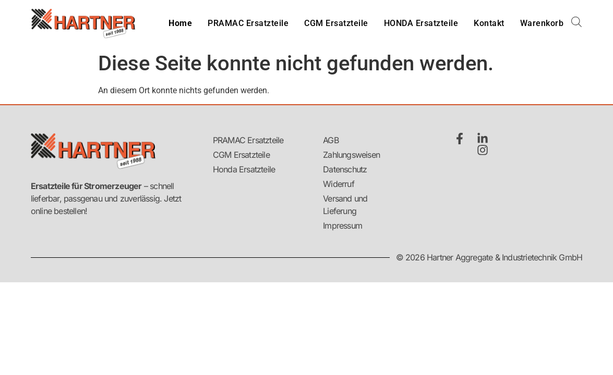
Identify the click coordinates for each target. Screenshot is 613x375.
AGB (331, 140)
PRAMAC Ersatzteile (248, 23)
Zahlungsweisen (350, 154)
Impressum (342, 225)
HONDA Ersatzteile (421, 23)
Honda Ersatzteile (244, 169)
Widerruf (338, 184)
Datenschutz (345, 169)
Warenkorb (542, 23)
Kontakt (489, 23)
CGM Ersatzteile (336, 23)
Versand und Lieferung (345, 204)
